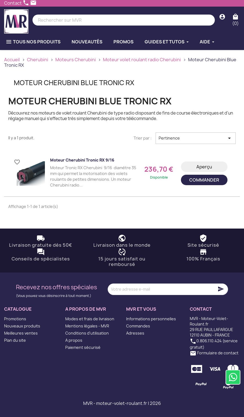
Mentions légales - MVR (87, 326)
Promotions (15, 318)
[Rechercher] (123, 20)
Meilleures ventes (21, 333)
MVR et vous (141, 309)
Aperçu (204, 167)
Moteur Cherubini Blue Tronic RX (74, 82)
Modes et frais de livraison (89, 318)
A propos (73, 340)
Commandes (138, 326)
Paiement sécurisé (83, 347)
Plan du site (15, 340)
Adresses (135, 333)
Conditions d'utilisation (87, 333)
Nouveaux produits (22, 326)
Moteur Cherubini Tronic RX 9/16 (82, 160)
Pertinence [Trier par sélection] (196, 138)
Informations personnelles (151, 318)
